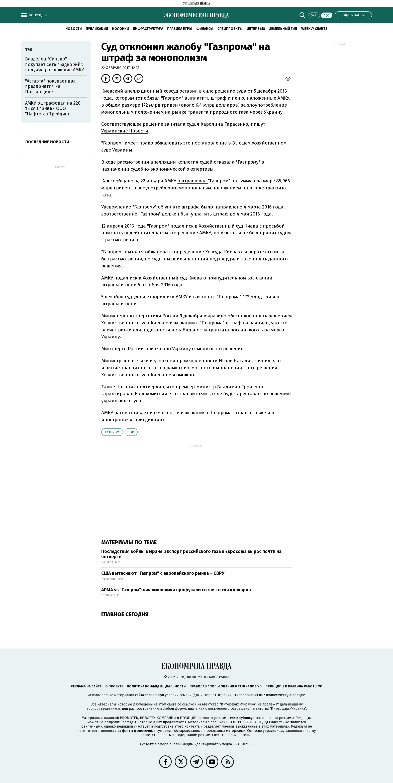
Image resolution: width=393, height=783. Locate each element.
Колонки (120, 29)
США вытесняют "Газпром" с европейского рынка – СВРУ (162, 573)
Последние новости (47, 141)
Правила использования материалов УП (225, 686)
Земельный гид (283, 29)
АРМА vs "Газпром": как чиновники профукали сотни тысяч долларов (176, 590)
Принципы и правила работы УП (293, 686)
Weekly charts (314, 29)
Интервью (256, 29)
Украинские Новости (124, 131)
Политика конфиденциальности (156, 686)
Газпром (112, 432)
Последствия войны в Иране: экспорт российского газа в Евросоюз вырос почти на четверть (191, 554)
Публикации (97, 29)
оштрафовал (192, 181)
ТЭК (131, 432)
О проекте (114, 686)
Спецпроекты (230, 29)
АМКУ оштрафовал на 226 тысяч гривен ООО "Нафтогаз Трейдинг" (52, 108)
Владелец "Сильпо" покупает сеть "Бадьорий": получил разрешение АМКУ (54, 64)
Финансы (204, 29)
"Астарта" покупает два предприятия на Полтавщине (50, 86)
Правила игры (179, 29)
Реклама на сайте (86, 686)
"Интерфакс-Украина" (238, 704)
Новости (73, 29)
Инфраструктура (148, 29)
